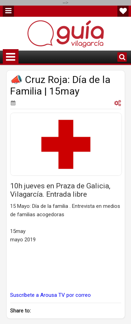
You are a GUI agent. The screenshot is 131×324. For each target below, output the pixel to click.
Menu (8, 11)
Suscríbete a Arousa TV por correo (50, 295)
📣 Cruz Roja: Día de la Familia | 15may (60, 85)
